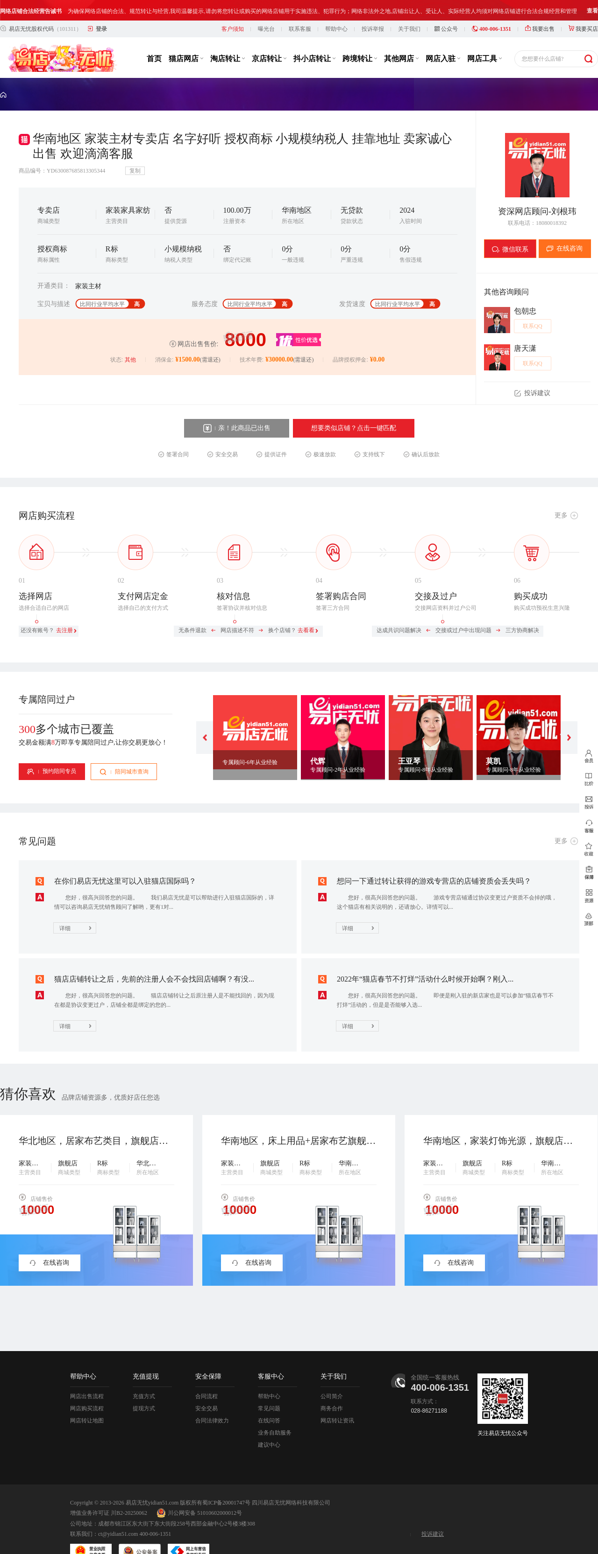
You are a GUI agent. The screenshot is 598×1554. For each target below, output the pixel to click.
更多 (561, 494)
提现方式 (144, 1388)
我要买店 (583, 8)
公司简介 (331, 1376)
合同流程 (206, 1376)
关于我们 (409, 8)
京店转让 (269, 38)
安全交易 (206, 1388)
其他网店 (401, 38)
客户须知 (232, 8)
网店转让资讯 (337, 1400)
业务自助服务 (275, 1412)
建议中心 (269, 1424)
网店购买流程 (87, 1388)
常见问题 (269, 1388)
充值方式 (144, 1376)
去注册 (64, 610)
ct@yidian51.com (118, 1513)
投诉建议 (432, 1513)
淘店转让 (227, 38)
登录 (101, 8)
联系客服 (300, 8)
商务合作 (331, 1388)
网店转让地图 (87, 1400)
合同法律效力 (212, 1400)
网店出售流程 (87, 1376)
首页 (154, 38)
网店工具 (484, 38)
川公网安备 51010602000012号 (199, 1492)
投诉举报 (373, 8)
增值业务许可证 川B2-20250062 (108, 1492)
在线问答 (269, 1400)
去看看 (306, 610)
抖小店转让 (314, 38)
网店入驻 (443, 38)
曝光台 (266, 8)
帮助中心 (336, 8)
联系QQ (532, 305)
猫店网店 (186, 38)
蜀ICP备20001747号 (226, 1482)
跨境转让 (359, 38)
